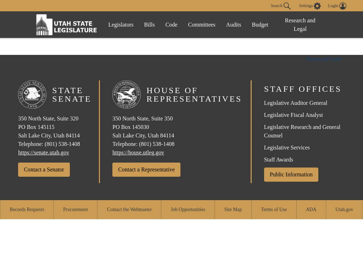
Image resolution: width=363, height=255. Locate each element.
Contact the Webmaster (129, 209)
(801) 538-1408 (62, 144)
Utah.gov (344, 209)
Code (172, 25)
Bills (149, 25)
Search (281, 6)
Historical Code (323, 59)
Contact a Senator (44, 169)
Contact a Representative (146, 169)
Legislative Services (287, 147)
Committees (202, 25)
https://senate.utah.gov (43, 152)
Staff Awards (278, 160)
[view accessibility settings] (310, 6)
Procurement (75, 209)
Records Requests (27, 209)
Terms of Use (274, 209)
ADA (311, 209)
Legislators (120, 25)
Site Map (233, 209)
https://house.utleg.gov (138, 152)
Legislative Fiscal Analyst (293, 115)
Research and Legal (300, 24)
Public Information (291, 174)
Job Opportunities (188, 209)
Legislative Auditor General (296, 103)
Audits (233, 25)
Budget (260, 25)
